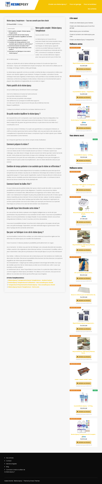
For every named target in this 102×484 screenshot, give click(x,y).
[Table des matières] (32, 29)
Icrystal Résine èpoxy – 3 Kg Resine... (84, 91)
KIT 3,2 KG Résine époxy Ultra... (84, 272)
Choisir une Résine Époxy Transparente (82, 40)
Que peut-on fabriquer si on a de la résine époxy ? (19, 52)
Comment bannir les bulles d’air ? (19, 46)
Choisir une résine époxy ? (57, 4)
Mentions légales (11, 464)
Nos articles (92, 9)
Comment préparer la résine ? (18, 40)
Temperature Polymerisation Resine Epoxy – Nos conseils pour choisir (31, 285)
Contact (8, 461)
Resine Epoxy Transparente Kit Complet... (83, 120)
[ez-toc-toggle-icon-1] (31, 29)
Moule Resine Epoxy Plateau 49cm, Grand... (83, 213)
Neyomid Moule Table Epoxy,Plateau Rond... (84, 245)
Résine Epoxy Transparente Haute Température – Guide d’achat (30, 280)
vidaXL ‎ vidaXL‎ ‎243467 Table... (84, 379)
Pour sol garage (75, 4)
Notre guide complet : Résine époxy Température (19, 32)
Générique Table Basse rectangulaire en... (83, 185)
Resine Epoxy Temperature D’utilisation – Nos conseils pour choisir (30, 282)
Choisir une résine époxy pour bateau (81, 23)
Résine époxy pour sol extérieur (79, 31)
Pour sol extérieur (90, 4)
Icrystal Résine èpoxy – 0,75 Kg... (83, 155)
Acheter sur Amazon (84, 69)
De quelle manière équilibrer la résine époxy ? (20, 37)
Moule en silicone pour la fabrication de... (83, 295)
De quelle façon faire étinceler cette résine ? (20, 48)
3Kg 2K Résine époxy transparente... (84, 63)
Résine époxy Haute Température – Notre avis (23, 287)
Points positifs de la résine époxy (19, 35)
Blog (20, 24)
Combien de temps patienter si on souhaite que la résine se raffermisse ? (21, 43)
